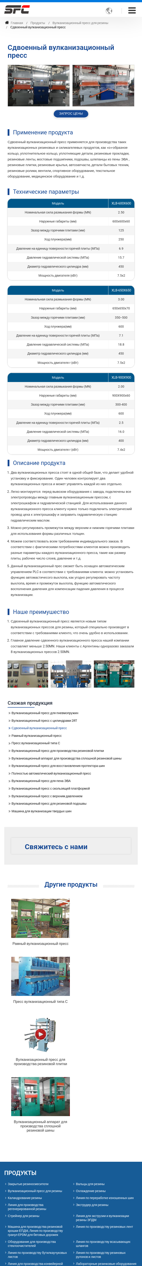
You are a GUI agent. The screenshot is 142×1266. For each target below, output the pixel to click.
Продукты (37, 23)
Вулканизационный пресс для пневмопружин (45, 713)
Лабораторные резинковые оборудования (106, 1142)
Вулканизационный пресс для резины (80, 23)
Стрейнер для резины (23, 1094)
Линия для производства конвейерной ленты (35, 1144)
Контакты (22, 1182)
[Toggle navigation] (132, 10)
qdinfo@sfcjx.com (34, 1238)
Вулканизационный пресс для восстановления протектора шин (58, 766)
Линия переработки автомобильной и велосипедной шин (35, 1155)
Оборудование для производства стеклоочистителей (32, 1122)
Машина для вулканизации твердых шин (42, 811)
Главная (14, 23)
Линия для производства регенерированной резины (27, 1086)
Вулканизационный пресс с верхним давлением (47, 796)
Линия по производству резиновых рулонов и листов (101, 1133)
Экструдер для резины (92, 1084)
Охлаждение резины (91, 1070)
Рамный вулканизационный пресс (37, 736)
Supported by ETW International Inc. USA (71, 1260)
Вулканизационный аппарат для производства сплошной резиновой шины (67, 758)
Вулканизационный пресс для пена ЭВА (41, 781)
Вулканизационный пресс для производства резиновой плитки (58, 751)
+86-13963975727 (33, 1217)
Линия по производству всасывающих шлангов (103, 1122)
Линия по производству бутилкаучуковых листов (37, 1133)
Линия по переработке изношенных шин (105, 1077)
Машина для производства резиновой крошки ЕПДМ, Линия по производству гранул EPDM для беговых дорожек (35, 1109)
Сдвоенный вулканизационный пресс (39, 728)
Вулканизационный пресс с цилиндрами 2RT (44, 721)
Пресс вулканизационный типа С (36, 743)
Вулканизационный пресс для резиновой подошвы (49, 804)
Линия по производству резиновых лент (104, 1105)
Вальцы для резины (90, 1063)
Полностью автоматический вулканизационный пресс (51, 773)
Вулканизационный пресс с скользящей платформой (51, 789)
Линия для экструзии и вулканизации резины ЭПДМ (102, 1096)
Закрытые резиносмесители (28, 1063)
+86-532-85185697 (26, 1231)
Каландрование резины (25, 1077)
